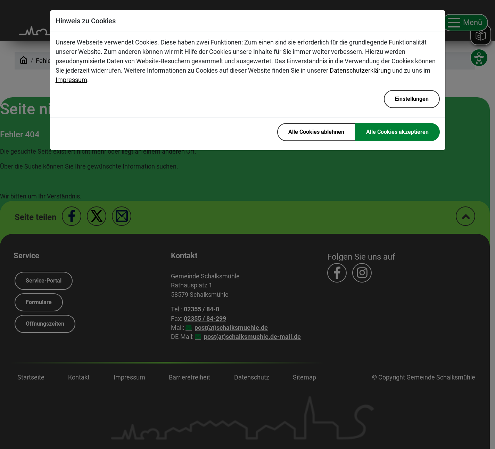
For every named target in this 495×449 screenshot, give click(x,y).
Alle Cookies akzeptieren (397, 132)
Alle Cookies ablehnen (316, 132)
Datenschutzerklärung (360, 70)
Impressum (71, 79)
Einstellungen (412, 99)
